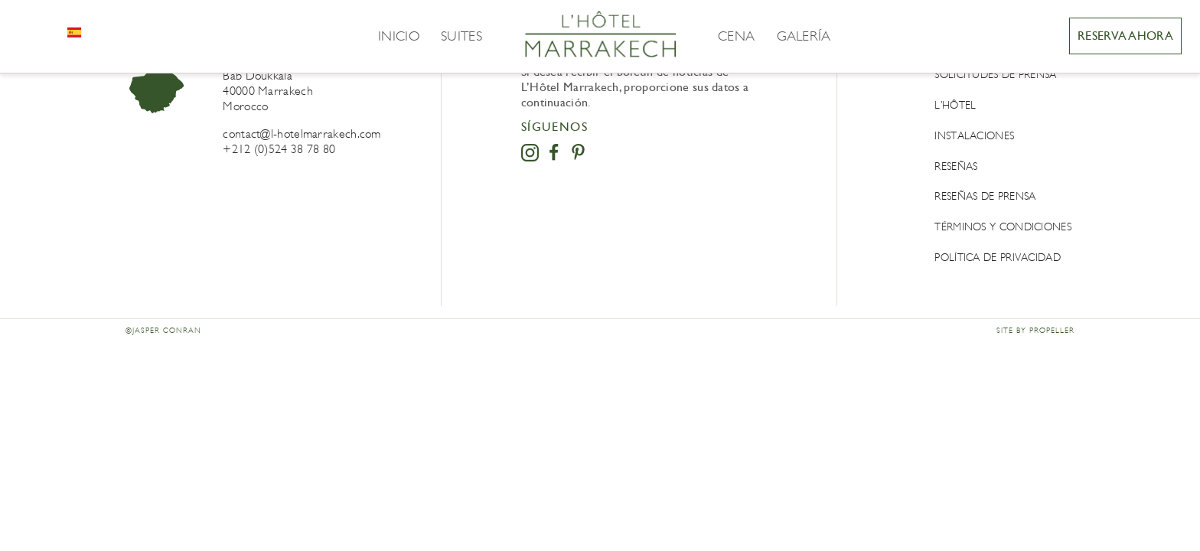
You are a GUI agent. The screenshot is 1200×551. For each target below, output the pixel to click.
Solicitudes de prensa (995, 74)
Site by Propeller (1035, 330)
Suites (461, 36)
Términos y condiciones (1002, 226)
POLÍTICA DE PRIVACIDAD (997, 257)
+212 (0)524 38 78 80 (279, 149)
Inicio (398, 36)
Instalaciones (974, 135)
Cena (736, 36)
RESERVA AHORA (1125, 35)
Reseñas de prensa (984, 196)
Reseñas (955, 166)
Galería (804, 36)
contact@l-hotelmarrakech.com (301, 133)
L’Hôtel (955, 105)
